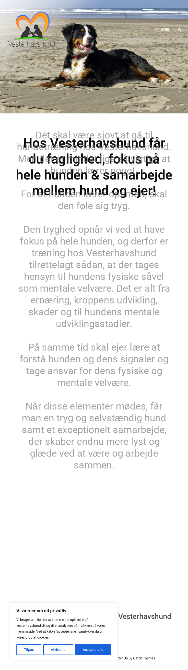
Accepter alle (93, 650)
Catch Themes (144, 658)
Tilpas (29, 650)
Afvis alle (58, 650)
